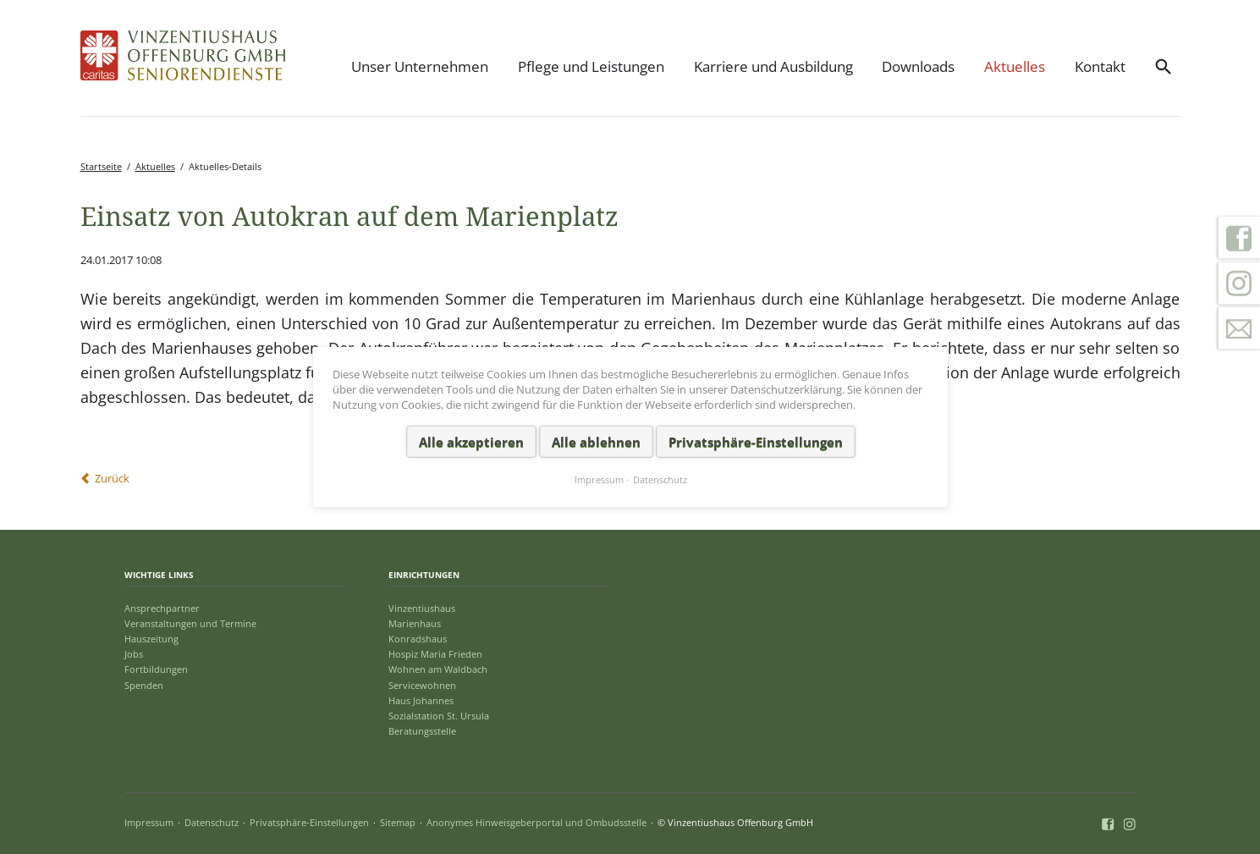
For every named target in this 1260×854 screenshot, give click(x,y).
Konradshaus (417, 638)
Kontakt (1100, 66)
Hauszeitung (151, 638)
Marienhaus (414, 623)
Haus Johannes (421, 700)
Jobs (133, 653)
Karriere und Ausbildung (773, 66)
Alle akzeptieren (470, 441)
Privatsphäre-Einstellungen (309, 822)
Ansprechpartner (162, 608)
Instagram (1239, 283)
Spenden (143, 685)
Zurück (112, 478)
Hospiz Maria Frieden (435, 653)
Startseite (101, 166)
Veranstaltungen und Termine (190, 623)
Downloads (918, 66)
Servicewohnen (422, 685)
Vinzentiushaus (421, 608)
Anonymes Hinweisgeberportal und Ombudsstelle (536, 822)
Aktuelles (1014, 66)
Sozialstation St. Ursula (438, 715)
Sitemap (397, 822)
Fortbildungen (156, 669)
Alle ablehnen (595, 441)
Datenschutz (211, 822)
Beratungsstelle (422, 731)
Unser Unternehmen (419, 66)
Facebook (1239, 238)
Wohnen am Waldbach (437, 669)
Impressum (148, 822)
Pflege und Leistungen (591, 66)
